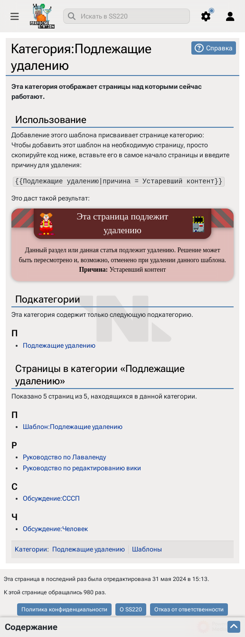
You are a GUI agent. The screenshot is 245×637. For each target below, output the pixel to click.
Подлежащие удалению (59, 345)
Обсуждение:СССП (51, 498)
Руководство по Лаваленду (64, 457)
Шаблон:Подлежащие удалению (72, 426)
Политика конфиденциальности (64, 609)
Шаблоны (147, 549)
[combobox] (126, 16)
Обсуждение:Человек (55, 528)
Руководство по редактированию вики (82, 468)
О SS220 (131, 609)
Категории (31, 549)
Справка (219, 48)
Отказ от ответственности (189, 609)
